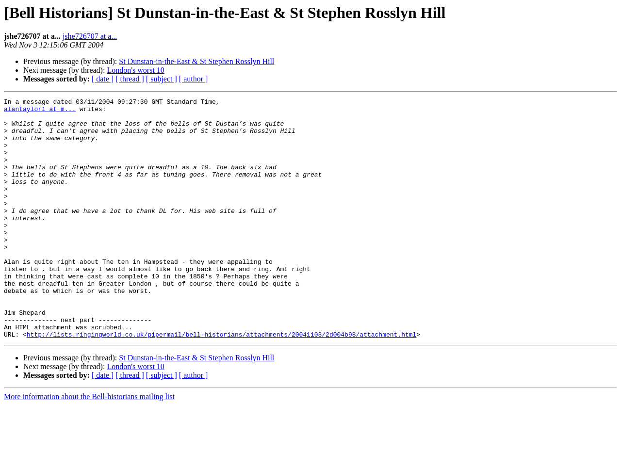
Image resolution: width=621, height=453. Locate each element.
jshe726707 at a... (90, 36)
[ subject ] (161, 79)
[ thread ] (129, 79)
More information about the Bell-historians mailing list (89, 444)
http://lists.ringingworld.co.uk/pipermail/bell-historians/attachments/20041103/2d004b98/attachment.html (221, 382)
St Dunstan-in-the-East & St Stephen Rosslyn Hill (196, 61)
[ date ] (103, 79)
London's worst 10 (135, 70)
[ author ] (193, 79)
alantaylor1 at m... (40, 111)
